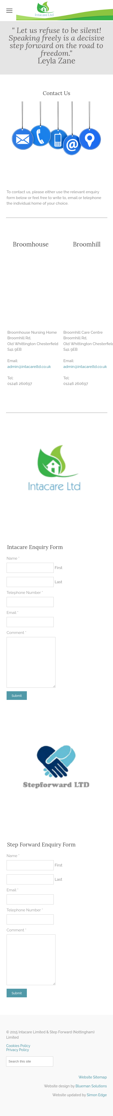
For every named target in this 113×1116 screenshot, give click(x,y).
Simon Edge (97, 1095)
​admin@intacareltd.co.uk (85, 366)
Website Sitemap (93, 1077)
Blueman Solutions (91, 1086)
